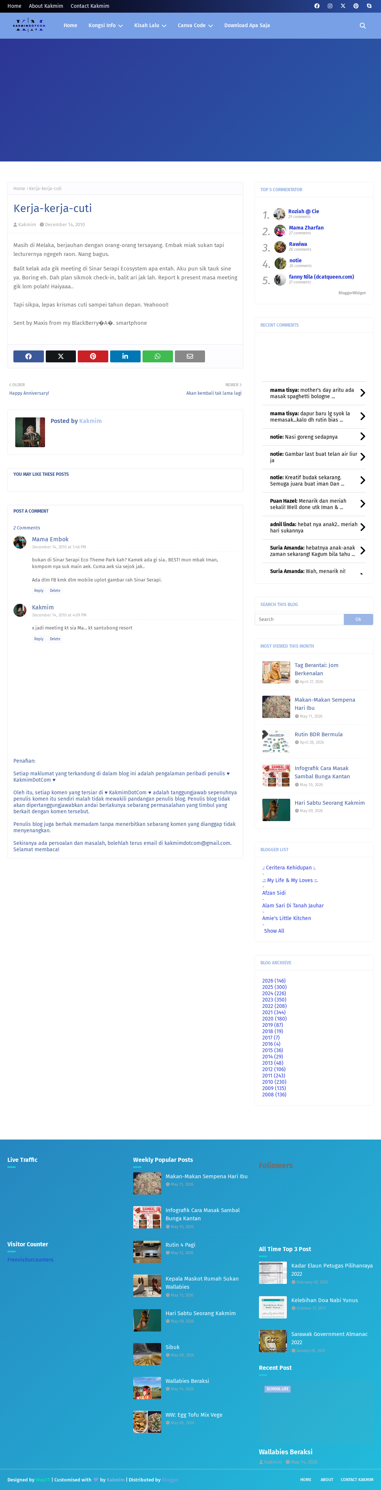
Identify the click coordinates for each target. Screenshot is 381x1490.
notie (295, 260)
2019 (272, 1025)
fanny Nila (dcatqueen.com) (321, 277)
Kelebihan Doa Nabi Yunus (324, 1300)
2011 (273, 1076)
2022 (274, 1006)
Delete (55, 591)
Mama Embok (50, 539)
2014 (272, 1057)
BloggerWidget (352, 293)
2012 (274, 1069)
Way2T (43, 1480)
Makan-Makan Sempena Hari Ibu (325, 704)
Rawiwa (298, 244)
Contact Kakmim (90, 6)
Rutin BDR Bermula (319, 734)
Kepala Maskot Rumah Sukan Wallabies (202, 1283)
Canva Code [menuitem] (192, 25)
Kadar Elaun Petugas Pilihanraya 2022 (332, 1270)
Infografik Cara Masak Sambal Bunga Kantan (322, 772)
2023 (274, 1000)
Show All (274, 931)
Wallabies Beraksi (187, 1381)
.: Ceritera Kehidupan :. (289, 868)
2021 (274, 1012)
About (327, 1479)
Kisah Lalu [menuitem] (146, 25)
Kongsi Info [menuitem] (102, 25)
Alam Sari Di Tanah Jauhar (293, 906)
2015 (272, 1050)
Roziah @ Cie (303, 211)
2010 (274, 1082)
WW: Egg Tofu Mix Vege (194, 1415)
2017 (271, 1038)
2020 (274, 1019)
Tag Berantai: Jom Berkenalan (317, 669)
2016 (271, 1044)
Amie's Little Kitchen (286, 918)
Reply (39, 591)
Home (14, 6)
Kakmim (27, 224)
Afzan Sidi (274, 893)
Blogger (170, 1480)
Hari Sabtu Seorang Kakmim (330, 803)
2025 (274, 987)
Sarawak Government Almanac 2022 (329, 1338)
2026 (274, 981)
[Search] (299, 619)
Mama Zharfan (306, 228)
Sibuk (173, 1347)
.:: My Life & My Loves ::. (290, 880)
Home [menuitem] (70, 25)
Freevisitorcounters (30, 1260)
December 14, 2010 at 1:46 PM (59, 547)
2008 (274, 1095)
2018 (272, 1031)
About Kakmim (46, 6)
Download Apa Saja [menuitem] (247, 25)
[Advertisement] (190, 94)
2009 (274, 1088)
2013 (273, 1063)
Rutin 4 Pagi (180, 1244)
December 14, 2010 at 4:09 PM (59, 615)
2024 (274, 993)
